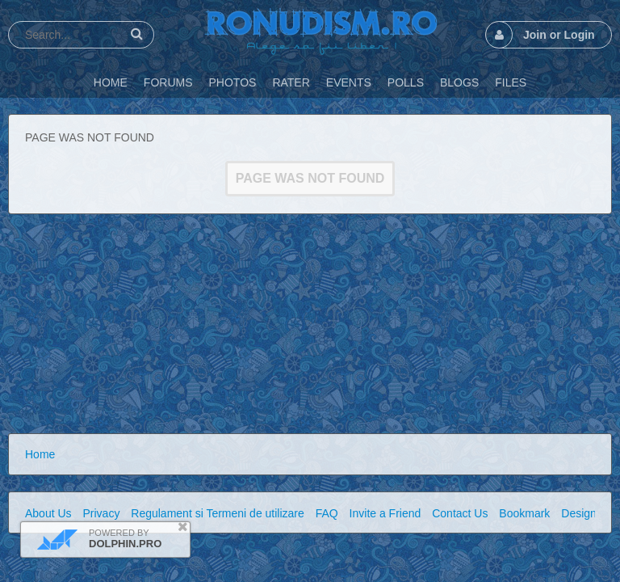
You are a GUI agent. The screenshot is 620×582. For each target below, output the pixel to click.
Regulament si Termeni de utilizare (217, 513)
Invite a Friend (385, 513)
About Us (48, 513)
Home (40, 454)
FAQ (327, 513)
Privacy (100, 513)
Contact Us (460, 513)
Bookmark (524, 513)
